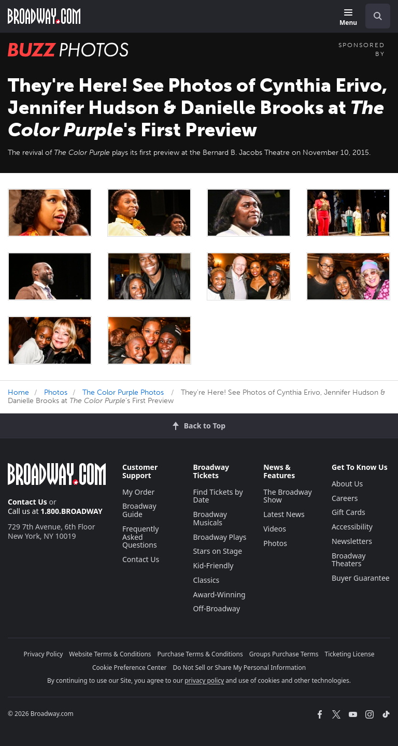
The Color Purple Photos (123, 392)
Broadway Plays (219, 537)
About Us (347, 484)
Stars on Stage (217, 551)
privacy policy (204, 680)
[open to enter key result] (377, 16)
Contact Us (27, 502)
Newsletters (352, 541)
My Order (138, 492)
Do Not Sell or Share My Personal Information (239, 667)
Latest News (284, 514)
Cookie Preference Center (129, 667)
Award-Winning (219, 594)
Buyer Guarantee (361, 578)
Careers (345, 498)
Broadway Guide (139, 510)
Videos (274, 529)
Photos (55, 392)
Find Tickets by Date (218, 496)
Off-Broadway (216, 608)
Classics (206, 580)
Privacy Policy (43, 654)
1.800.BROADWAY (71, 511)
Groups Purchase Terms (284, 654)
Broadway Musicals (210, 518)
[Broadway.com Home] (44, 16)
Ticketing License (350, 654)
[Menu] (348, 17)
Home (18, 392)
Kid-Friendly (213, 565)
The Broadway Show (287, 496)
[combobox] (373, 16)
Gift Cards (348, 512)
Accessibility (352, 527)
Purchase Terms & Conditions (200, 654)
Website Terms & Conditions (110, 654)
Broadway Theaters (349, 560)
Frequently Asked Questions (140, 537)
